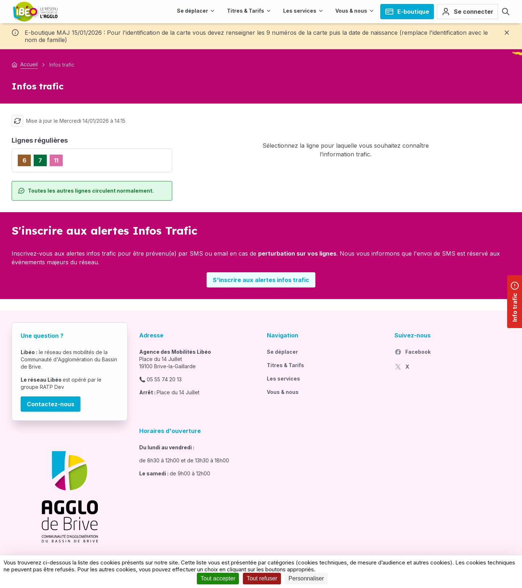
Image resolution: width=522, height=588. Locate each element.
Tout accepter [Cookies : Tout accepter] (217, 578)
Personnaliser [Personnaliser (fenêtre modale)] (306, 578)
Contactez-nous (50, 404)
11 (56, 160)
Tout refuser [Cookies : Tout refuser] (261, 578)
